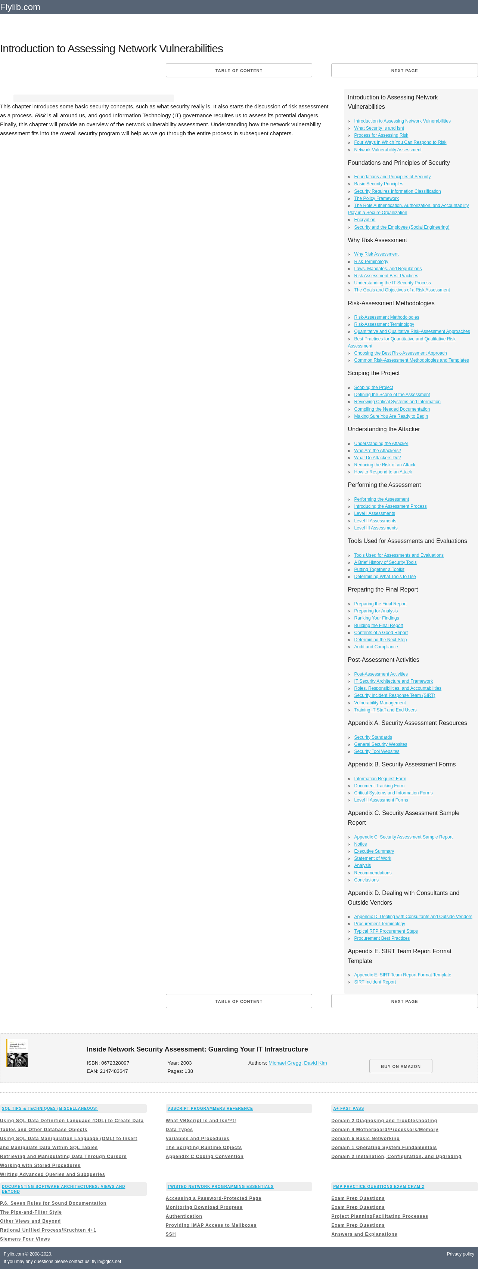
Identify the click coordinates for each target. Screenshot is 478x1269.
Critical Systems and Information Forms (393, 793)
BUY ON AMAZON (401, 1066)
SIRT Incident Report (375, 982)
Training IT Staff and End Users (385, 710)
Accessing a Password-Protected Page (213, 1198)
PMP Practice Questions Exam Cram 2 (378, 1187)
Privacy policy (460, 1254)
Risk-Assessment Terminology (384, 324)
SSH (171, 1234)
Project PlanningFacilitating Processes (379, 1216)
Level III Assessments (376, 528)
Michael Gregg (285, 1063)
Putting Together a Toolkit (379, 569)
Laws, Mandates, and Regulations (388, 268)
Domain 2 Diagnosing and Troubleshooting (384, 1120)
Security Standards (373, 737)
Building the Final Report (378, 625)
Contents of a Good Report (381, 632)
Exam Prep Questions (358, 1198)
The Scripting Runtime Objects (204, 1147)
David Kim (315, 1063)
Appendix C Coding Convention (205, 1156)
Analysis (362, 865)
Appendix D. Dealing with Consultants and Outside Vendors (413, 916)
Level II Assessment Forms (381, 800)
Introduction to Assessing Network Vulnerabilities (402, 121)
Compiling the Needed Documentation (392, 409)
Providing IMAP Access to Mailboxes (211, 1225)
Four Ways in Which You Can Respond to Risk (400, 142)
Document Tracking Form (379, 785)
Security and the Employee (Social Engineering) (402, 227)
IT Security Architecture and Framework (393, 681)
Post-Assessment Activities (381, 674)
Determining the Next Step (380, 639)
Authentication (184, 1216)
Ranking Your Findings (376, 618)
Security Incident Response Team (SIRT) (394, 695)
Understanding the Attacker (381, 443)
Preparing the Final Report (380, 603)
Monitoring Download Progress (204, 1207)
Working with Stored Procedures (40, 1165)
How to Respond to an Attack (383, 472)
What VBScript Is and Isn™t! (201, 1120)
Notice (360, 844)
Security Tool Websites (377, 751)
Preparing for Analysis (376, 611)
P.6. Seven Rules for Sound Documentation (53, 1203)
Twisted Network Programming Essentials (221, 1187)
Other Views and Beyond (30, 1221)
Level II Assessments (375, 521)
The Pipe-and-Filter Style (31, 1212)
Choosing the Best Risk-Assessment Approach (400, 353)
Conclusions (366, 880)
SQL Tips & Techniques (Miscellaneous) (50, 1108)
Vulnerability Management (380, 702)
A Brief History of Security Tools (385, 562)
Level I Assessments (374, 513)
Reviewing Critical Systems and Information (397, 401)
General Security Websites (380, 744)
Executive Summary (374, 851)
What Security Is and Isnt (379, 128)
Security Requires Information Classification (397, 191)
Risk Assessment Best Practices (386, 275)
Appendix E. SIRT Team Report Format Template (402, 975)
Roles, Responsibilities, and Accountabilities (397, 688)
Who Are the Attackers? (377, 450)
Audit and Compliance (376, 646)
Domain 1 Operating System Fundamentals (384, 1147)
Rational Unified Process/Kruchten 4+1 (48, 1230)
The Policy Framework (376, 198)
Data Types (179, 1129)
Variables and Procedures (198, 1138)
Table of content (239, 70)
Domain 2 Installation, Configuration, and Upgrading (396, 1156)
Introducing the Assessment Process (390, 506)
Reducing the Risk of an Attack (384, 464)
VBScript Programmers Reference (210, 1108)
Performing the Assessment (381, 499)
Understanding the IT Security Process (392, 282)
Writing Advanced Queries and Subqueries (52, 1174)
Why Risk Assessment (376, 254)
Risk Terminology (371, 261)
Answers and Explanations (364, 1234)
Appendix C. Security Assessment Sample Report (403, 837)
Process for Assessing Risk (381, 135)
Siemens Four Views (25, 1239)
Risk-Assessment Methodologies (386, 317)
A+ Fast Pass (348, 1108)
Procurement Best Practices (382, 938)
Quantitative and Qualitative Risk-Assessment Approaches (412, 331)
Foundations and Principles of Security (392, 176)
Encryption (365, 219)
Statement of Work (372, 858)
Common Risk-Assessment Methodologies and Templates (411, 360)
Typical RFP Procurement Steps (386, 931)
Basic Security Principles (378, 183)
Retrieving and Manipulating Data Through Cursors (63, 1156)
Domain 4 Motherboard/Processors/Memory (384, 1129)
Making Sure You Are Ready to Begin (391, 416)
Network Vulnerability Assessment (388, 149)
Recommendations (373, 873)
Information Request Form (380, 778)
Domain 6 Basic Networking (365, 1138)
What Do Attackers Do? (377, 457)
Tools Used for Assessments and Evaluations (399, 555)
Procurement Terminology (380, 923)
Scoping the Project (373, 387)
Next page (404, 70)
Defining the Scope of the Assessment (392, 394)
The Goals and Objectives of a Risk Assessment (402, 290)
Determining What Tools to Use (385, 576)
